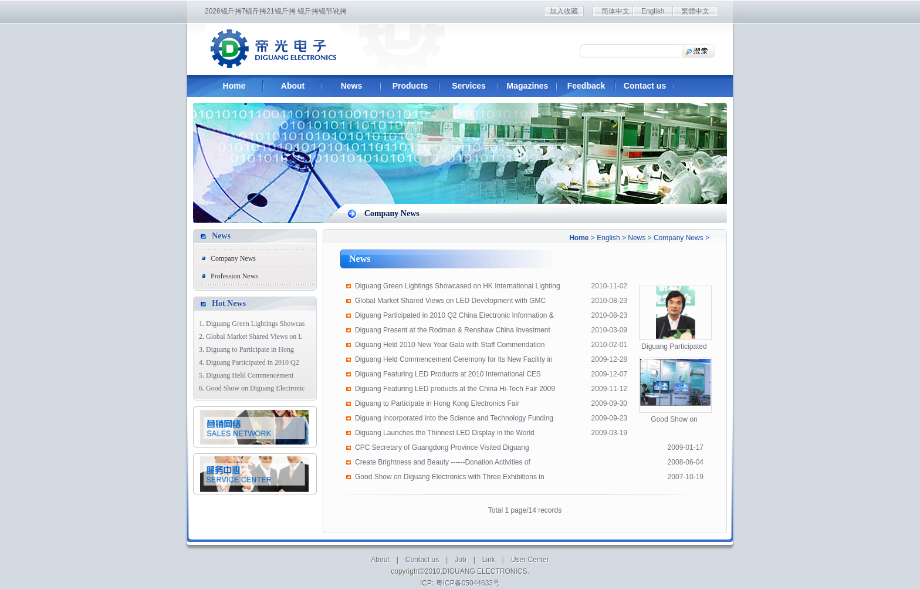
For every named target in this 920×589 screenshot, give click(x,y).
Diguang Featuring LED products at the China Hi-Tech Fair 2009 (455, 389)
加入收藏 (564, 11)
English (652, 11)
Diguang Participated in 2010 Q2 (252, 362)
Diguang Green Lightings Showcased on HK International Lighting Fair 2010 (457, 288)
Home (234, 85)
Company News (678, 238)
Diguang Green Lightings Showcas (255, 323)
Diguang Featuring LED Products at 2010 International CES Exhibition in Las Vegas (448, 376)
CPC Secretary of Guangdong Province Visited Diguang (442, 447)
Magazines (528, 85)
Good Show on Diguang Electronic (255, 388)
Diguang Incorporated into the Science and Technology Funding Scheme (454, 420)
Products (410, 85)
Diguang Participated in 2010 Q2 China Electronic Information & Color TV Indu (454, 317)
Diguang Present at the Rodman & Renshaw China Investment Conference (452, 332)
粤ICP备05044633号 (468, 583)
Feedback (586, 85)
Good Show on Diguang (674, 420)
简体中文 (615, 11)
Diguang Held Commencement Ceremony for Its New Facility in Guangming (454, 361)
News (352, 85)
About (293, 85)
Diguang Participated (673, 346)
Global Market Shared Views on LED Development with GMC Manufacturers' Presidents (450, 302)
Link (488, 560)
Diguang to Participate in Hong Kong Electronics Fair (437, 403)
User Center (530, 560)
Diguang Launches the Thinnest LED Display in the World (445, 433)
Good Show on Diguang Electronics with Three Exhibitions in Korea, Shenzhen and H (449, 478)
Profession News (234, 276)
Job (460, 560)
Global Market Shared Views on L (254, 336)
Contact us (645, 85)
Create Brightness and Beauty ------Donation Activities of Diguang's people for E (442, 464)
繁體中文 (695, 11)
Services (469, 85)
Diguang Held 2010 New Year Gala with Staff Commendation (449, 345)
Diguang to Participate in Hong (250, 349)
